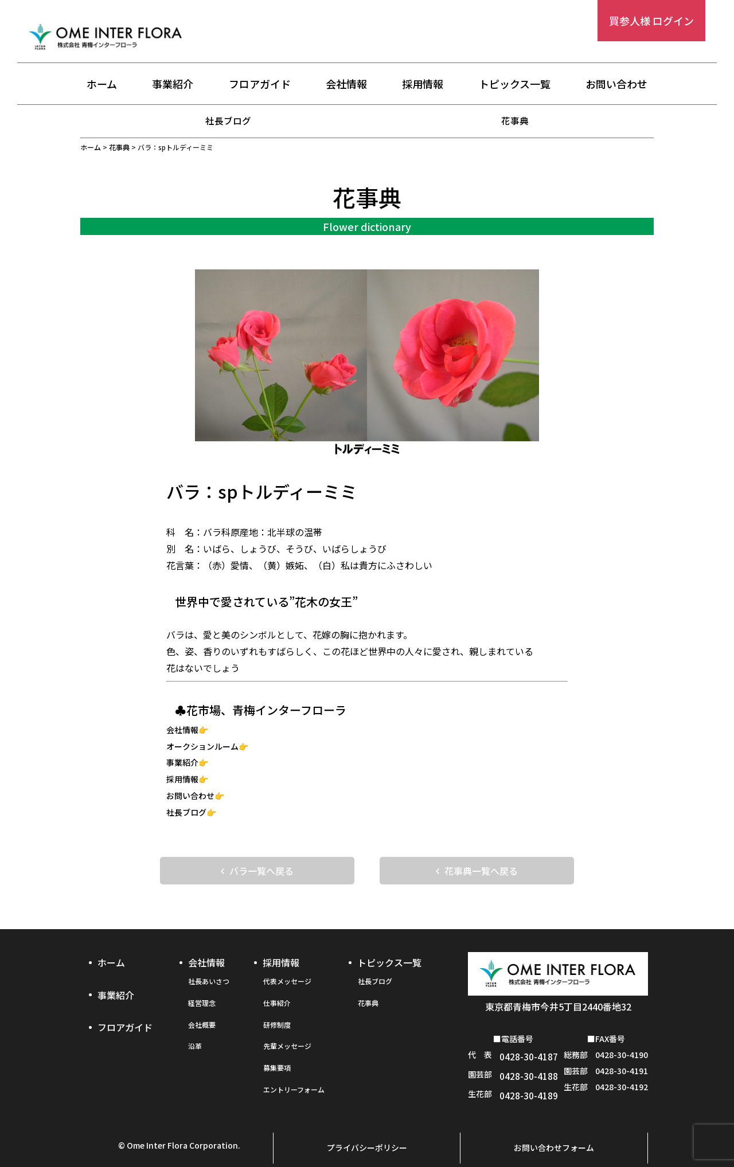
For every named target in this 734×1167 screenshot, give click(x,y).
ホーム (102, 84)
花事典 (515, 120)
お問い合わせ (616, 84)
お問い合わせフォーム (554, 1131)
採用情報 (422, 84)
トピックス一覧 (514, 84)
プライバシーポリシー (367, 1131)
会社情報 (346, 84)
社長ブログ (228, 120)
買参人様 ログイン (651, 20)
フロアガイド (260, 84)
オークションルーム (202, 745)
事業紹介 (172, 84)
